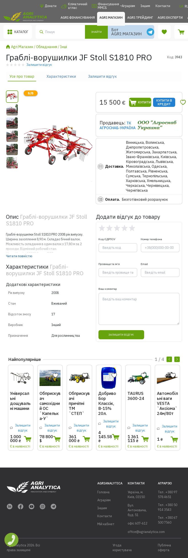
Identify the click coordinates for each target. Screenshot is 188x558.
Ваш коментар (107, 289)
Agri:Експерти (170, 17)
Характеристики (61, 76)
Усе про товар (22, 76)
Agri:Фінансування (78, 17)
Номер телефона (151, 239)
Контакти (163, 6)
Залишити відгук (102, 76)
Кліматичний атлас (74, 6)
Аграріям (128, 6)
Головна (103, 492)
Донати (48, 6)
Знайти (96, 31)
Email (144, 264)
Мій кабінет (105, 524)
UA (181, 6)
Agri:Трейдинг (140, 17)
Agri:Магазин (111, 17)
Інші (63, 47)
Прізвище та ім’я (109, 264)
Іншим (145, 6)
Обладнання (46, 47)
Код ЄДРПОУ (106, 239)
